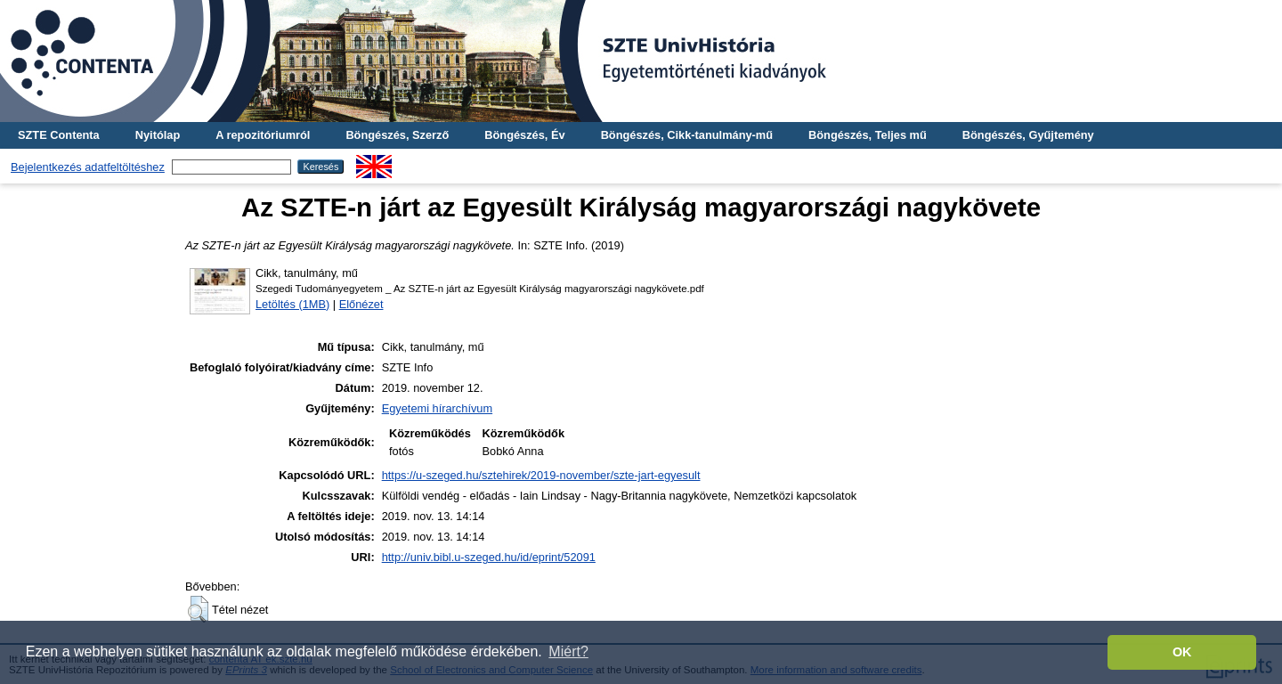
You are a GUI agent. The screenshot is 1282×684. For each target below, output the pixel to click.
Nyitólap (157, 135)
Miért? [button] (568, 651)
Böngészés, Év (524, 135)
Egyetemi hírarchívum (437, 408)
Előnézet (361, 304)
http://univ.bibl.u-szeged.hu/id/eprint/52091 (489, 557)
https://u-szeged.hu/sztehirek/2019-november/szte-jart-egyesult (541, 475)
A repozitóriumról (262, 135)
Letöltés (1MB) (292, 304)
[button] (198, 609)
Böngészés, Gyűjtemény (1028, 135)
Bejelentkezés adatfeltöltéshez (88, 167)
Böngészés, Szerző (397, 135)
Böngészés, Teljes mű (867, 135)
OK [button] (1182, 652)
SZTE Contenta (59, 135)
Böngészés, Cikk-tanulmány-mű (687, 135)
